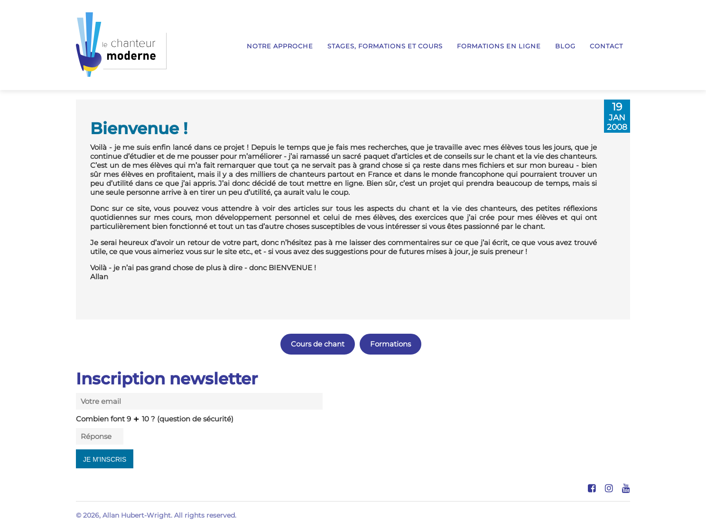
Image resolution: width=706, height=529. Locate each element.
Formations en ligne (499, 46)
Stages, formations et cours (385, 46)
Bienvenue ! (138, 128)
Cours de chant (317, 343)
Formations (390, 343)
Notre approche (280, 46)
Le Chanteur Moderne (121, 44)
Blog (565, 46)
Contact (606, 46)
